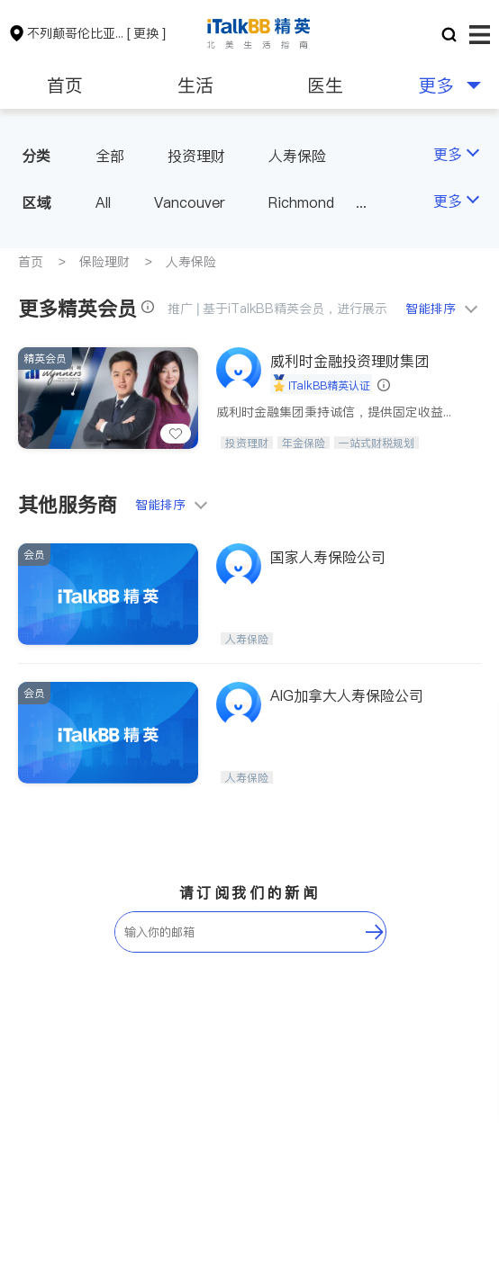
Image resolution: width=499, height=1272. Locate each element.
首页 (65, 85)
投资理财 (196, 156)
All (103, 202)
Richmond (301, 202)
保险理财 (104, 262)
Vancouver (189, 202)
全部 (109, 156)
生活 (195, 85)
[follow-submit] (375, 932)
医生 (325, 85)
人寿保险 (297, 156)
